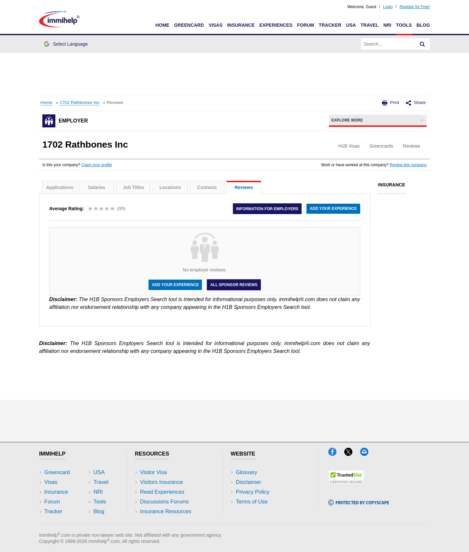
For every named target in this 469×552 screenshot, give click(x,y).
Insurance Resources (165, 511)
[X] (352, 453)
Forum (305, 25)
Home (162, 25)
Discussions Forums (164, 502)
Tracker (330, 25)
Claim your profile (96, 165)
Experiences (275, 25)
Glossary (246, 472)
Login (387, 7)
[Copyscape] (358, 503)
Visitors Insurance (161, 482)
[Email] (367, 453)
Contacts (207, 187)
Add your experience (333, 208)
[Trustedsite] (346, 482)
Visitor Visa (153, 472)
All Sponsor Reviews (233, 285)
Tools (404, 25)
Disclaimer (248, 482)
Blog (423, 25)
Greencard (189, 25)
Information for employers (267, 208)
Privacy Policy (252, 492)
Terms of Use (252, 502)
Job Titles (133, 187)
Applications (59, 187)
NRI (387, 25)
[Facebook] (336, 453)
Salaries (97, 187)
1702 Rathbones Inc (79, 102)
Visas (215, 25)
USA (351, 25)
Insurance (241, 25)
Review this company (408, 165)
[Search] (422, 44)
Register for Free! (415, 7)
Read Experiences (162, 492)
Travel (370, 25)
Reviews (243, 187)
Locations (170, 187)
